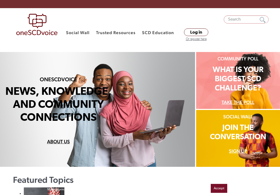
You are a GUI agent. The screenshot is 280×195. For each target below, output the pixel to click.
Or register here (196, 39)
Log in (196, 32)
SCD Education (158, 32)
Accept (219, 188)
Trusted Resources (116, 32)
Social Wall (78, 32)
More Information (59, 189)
